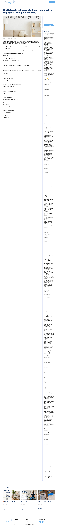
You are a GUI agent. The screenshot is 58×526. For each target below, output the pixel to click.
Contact (42, 1)
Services (38, 1)
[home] (9, 2)
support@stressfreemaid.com (29, 524)
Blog (14, 524)
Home (35, 1)
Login (47, 1)
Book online (52, 1)
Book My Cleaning (27, 521)
